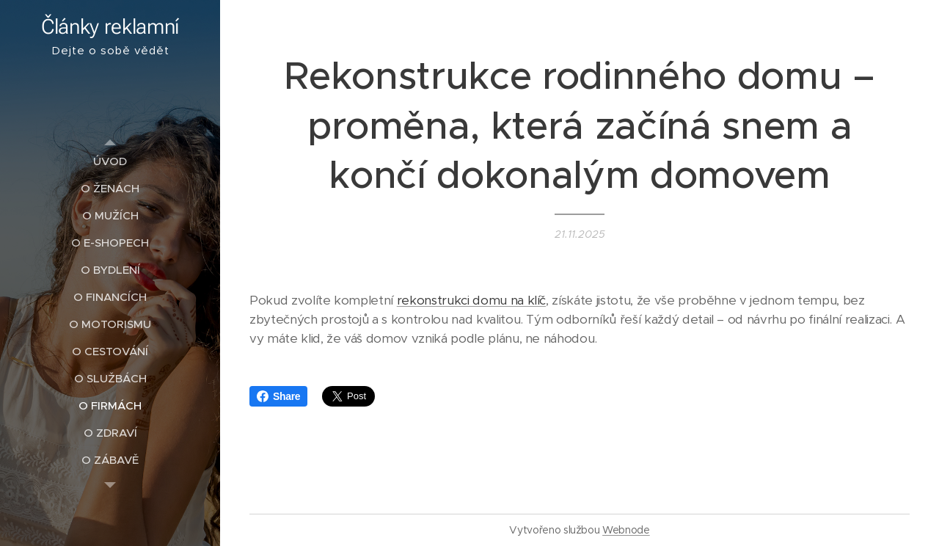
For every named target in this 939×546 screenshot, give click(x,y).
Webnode (626, 529)
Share (278, 396)
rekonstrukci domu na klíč (471, 300)
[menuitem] (110, 161)
